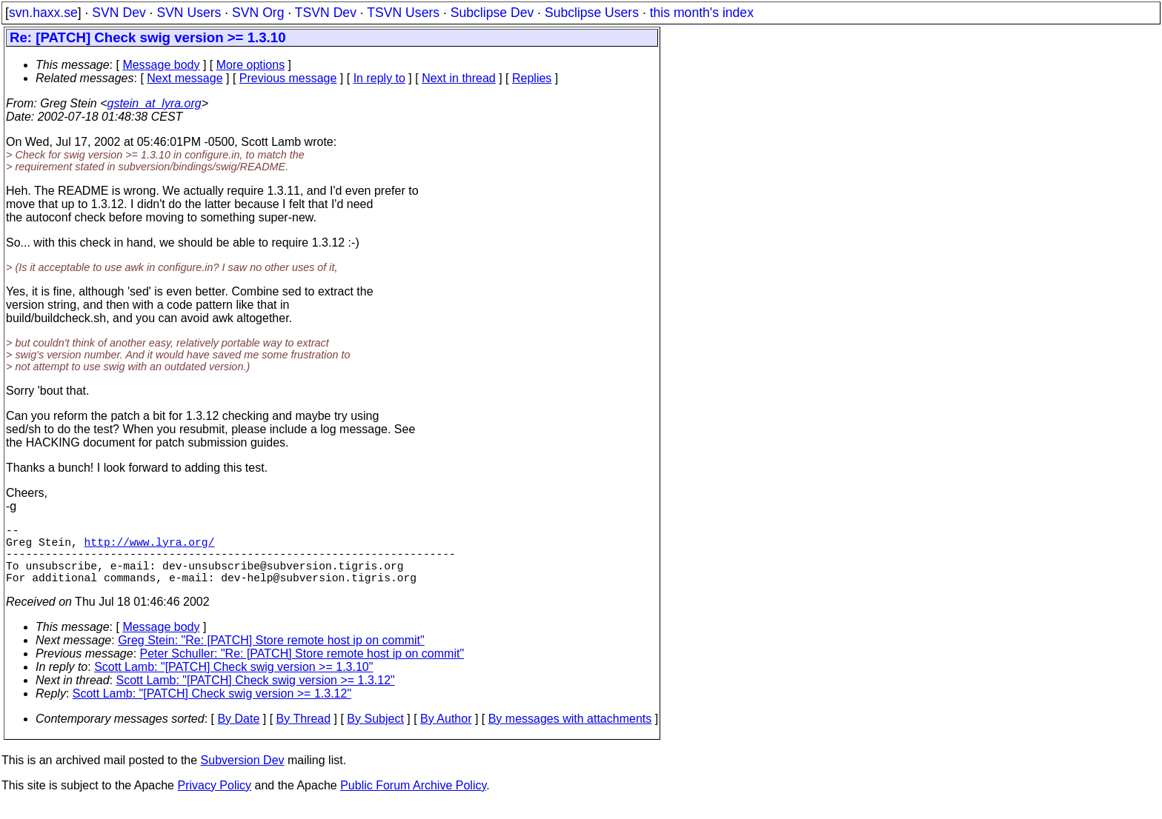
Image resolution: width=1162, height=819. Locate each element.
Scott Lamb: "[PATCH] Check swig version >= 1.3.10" (233, 681)
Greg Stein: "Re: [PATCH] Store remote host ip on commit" (271, 655)
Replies (531, 78)
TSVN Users (403, 12)
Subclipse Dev (492, 12)
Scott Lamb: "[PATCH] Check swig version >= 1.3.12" (255, 695)
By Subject (375, 733)
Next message (184, 78)
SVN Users (188, 12)
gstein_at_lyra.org (154, 103)
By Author (445, 733)
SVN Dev (118, 12)
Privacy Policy (214, 800)
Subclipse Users (592, 12)
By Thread (303, 733)
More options (250, 64)
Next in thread (459, 78)
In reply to (379, 78)
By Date (238, 733)
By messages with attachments (570, 733)
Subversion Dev (243, 775)
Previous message (288, 78)
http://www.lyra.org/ (149, 547)
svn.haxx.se (43, 12)
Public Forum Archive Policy (413, 800)
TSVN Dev (325, 12)
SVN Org (258, 12)
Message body (160, 64)
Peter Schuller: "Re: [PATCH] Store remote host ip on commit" (302, 668)
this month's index (702, 12)
